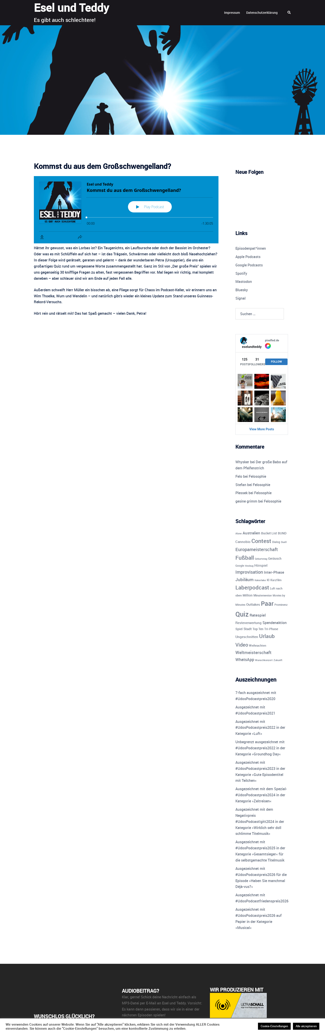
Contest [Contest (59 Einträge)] (261, 541)
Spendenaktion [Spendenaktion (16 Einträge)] (274, 622)
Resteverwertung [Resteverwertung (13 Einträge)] (248, 622)
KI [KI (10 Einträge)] (268, 580)
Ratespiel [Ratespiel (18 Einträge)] (258, 615)
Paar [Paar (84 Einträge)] (267, 603)
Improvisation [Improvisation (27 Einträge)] (249, 572)
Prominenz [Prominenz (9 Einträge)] (281, 605)
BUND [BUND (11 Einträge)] (282, 533)
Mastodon (243, 281)
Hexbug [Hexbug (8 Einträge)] (249, 565)
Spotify (241, 273)
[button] (289, 12)
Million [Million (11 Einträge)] (248, 595)
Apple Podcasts (247, 256)
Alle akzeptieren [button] (306, 1026)
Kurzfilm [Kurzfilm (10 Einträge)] (275, 580)
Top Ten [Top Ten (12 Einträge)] (258, 629)
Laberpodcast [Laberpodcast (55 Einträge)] (252, 587)
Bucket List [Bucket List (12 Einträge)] (269, 533)
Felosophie (257, 476)
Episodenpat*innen (250, 248)
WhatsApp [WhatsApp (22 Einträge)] (244, 659)
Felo (238, 476)
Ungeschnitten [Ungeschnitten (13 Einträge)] (246, 636)
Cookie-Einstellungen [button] (274, 1026)
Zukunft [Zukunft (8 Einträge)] (278, 660)
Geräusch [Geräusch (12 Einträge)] (274, 558)
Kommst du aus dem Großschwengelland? (102, 166)
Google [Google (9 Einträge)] (239, 566)
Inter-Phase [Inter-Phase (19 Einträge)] (274, 572)
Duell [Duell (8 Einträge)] (284, 542)
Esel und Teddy (71, 7)
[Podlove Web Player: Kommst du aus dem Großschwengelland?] (126, 209)
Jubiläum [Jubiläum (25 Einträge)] (244, 579)
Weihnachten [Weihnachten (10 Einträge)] (257, 645)
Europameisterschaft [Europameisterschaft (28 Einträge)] (256, 549)
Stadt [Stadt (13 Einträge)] (248, 628)
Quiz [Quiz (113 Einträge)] (242, 614)
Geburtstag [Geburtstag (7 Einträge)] (261, 558)
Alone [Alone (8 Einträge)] (238, 533)
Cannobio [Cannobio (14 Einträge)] (243, 541)
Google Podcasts (249, 265)
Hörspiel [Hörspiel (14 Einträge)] (260, 565)
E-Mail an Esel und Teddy (166, 1003)
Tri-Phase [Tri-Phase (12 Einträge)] (271, 629)
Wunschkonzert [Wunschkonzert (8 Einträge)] (264, 660)
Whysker (242, 461)
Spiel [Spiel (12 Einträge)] (239, 629)
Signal (240, 298)
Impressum (232, 12)
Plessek (241, 492)
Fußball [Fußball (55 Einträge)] (244, 557)
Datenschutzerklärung (262, 12)
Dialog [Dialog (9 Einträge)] (276, 542)
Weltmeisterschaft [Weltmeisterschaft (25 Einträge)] (253, 652)
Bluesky (241, 289)
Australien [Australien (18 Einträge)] (251, 533)
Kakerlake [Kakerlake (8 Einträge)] (260, 580)
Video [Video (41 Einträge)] (241, 644)
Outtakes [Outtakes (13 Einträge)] (253, 604)
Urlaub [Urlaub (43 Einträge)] (267, 636)
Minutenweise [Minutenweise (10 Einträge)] (262, 595)
